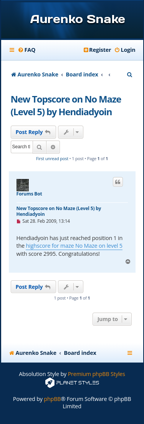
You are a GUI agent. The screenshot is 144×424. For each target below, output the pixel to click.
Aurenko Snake (77, 19)
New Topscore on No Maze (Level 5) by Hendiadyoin (66, 105)
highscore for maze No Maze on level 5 (74, 245)
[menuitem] (27, 50)
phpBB (52, 398)
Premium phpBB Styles (96, 374)
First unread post (52, 158)
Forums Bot (29, 194)
